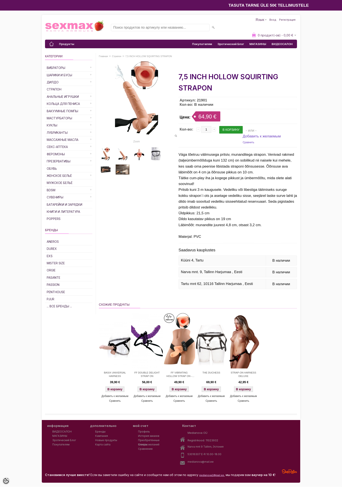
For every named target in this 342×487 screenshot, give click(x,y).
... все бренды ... (59, 306)
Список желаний (148, 444)
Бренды (100, 431)
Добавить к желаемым (262, 136)
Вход (272, 19)
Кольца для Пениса (63, 104)
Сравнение (145, 448)
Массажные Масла (62, 140)
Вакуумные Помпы (62, 111)
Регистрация (287, 19)
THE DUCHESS (211, 372)
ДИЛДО (53, 82)
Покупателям (202, 44)
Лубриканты (57, 132)
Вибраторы (56, 68)
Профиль (144, 431)
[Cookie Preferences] (6, 481)
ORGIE (51, 270)
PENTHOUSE (56, 292)
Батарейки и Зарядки (64, 204)
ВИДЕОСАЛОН (282, 44)
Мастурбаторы (59, 118)
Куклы (52, 125)
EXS (50, 256)
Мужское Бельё (60, 183)
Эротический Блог (231, 44)
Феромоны (56, 154)
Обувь (52, 168)
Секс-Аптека (57, 147)
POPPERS (54, 219)
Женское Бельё (59, 175)
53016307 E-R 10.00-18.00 (204, 454)
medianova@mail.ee (201, 461)
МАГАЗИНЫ (257, 44)
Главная (103, 56)
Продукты (66, 44)
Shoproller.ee (289, 471)
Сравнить (248, 142)
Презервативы (58, 161)
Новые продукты (106, 440)
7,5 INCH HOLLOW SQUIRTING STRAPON (148, 56)
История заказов (148, 435)
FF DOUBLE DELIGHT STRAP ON (147, 374)
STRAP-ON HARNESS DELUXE (243, 374)
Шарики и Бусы (59, 75)
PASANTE (53, 277)
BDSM (51, 190)
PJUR (50, 299)
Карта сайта (102, 444)
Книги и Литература (63, 211)
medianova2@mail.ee (211, 475)
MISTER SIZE (56, 263)
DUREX (52, 249)
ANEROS (53, 241)
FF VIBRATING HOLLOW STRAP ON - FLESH (179, 374)
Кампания (101, 435)
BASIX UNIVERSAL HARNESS (115, 374)
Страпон (54, 89)
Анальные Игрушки (63, 96)
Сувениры (55, 197)
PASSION (53, 284)
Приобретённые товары (149, 440)
